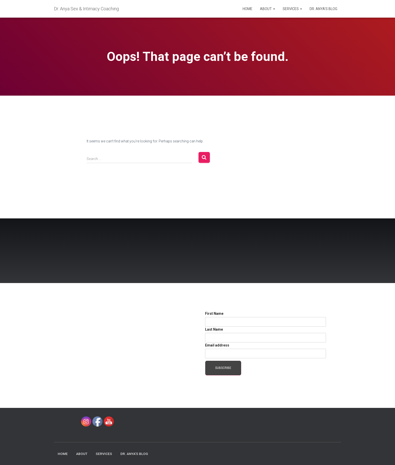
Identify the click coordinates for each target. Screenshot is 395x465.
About (267, 9)
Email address (217, 345)
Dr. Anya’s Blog (323, 9)
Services (292, 9)
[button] (274, 9)
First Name (214, 314)
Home (247, 9)
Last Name (214, 329)
